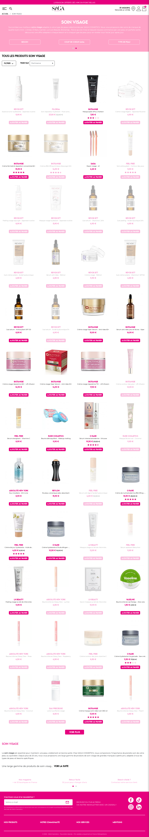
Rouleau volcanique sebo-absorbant (55, 493)
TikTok (139, 800)
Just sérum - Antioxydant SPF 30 (18, 329)
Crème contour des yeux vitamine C (93, 656)
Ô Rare (35, 30)
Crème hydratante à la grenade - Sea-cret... (130, 656)
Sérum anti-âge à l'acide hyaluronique (93, 493)
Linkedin (139, 807)
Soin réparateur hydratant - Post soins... (56, 112)
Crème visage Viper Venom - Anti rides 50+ (56, 384)
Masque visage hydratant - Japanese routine (55, 221)
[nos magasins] (125, 8)
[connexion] (139, 9)
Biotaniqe (65, 30)
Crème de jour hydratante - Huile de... (19, 547)
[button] (73, 48)
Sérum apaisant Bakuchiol (130, 547)
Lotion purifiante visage (56, 711)
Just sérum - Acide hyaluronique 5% (55, 329)
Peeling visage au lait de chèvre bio (19, 602)
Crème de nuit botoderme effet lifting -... (130, 493)
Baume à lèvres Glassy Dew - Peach (130, 711)
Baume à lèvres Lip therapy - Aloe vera (130, 602)
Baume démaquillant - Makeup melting (56, 438)
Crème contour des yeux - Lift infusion (130, 384)
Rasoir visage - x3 (93, 166)
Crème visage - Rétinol (93, 275)
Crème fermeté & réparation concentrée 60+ (18, 166)
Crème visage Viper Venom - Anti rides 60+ (93, 329)
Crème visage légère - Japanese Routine (130, 112)
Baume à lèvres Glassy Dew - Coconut (18, 711)
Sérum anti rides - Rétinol (55, 275)
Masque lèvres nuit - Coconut (130, 438)
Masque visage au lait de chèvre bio (93, 547)
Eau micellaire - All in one (18, 493)
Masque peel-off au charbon (93, 112)
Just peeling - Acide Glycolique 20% (130, 221)
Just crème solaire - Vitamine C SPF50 (130, 275)
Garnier (42, 30)
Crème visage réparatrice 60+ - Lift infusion (19, 384)
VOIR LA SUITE (61, 766)
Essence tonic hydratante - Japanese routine (18, 112)
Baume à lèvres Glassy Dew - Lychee (55, 602)
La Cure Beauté (53, 30)
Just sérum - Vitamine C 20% (93, 221)
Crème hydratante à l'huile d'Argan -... (56, 547)
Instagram (131, 807)
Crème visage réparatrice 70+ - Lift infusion (93, 384)
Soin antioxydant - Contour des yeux (130, 166)
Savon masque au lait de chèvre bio (93, 602)
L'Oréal (28, 30)
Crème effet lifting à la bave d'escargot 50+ (56, 166)
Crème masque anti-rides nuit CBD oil (93, 711)
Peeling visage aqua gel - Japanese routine (18, 221)
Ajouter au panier (18, 122)
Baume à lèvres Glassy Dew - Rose (18, 656)
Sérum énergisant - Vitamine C (18, 438)
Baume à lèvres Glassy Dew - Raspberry (56, 656)
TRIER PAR (24, 63)
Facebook (131, 800)
